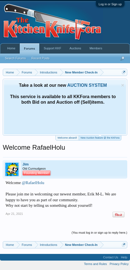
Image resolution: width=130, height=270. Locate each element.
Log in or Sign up (110, 4)
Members (96, 48)
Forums (29, 48)
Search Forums (15, 58)
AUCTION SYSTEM (87, 85)
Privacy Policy (119, 264)
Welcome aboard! (67, 137)
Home (11, 48)
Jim (25, 164)
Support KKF (52, 48)
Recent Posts (40, 58)
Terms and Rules (95, 264)
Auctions (75, 48)
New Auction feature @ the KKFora (100, 137)
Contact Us (110, 257)
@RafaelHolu (33, 182)
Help (124, 257)
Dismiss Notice (123, 85)
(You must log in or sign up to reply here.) (99, 232)
